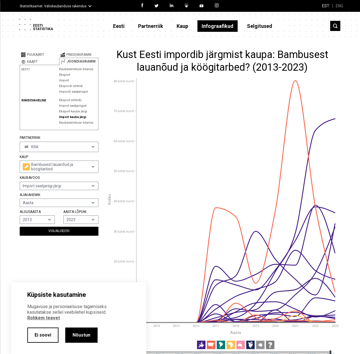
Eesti (119, 26)
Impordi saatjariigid (73, 91)
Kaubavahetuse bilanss (76, 69)
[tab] (39, 54)
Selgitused (259, 26)
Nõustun (81, 335)
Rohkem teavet (43, 317)
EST (325, 6)
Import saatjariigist (72, 106)
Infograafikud (217, 26)
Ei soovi (43, 335)
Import (64, 80)
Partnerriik (150, 26)
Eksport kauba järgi (73, 111)
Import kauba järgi (72, 117)
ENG (339, 6)
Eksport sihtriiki (70, 100)
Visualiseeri (58, 231)
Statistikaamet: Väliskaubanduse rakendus (53, 6)
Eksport (64, 75)
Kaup (182, 26)
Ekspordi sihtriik (71, 86)
